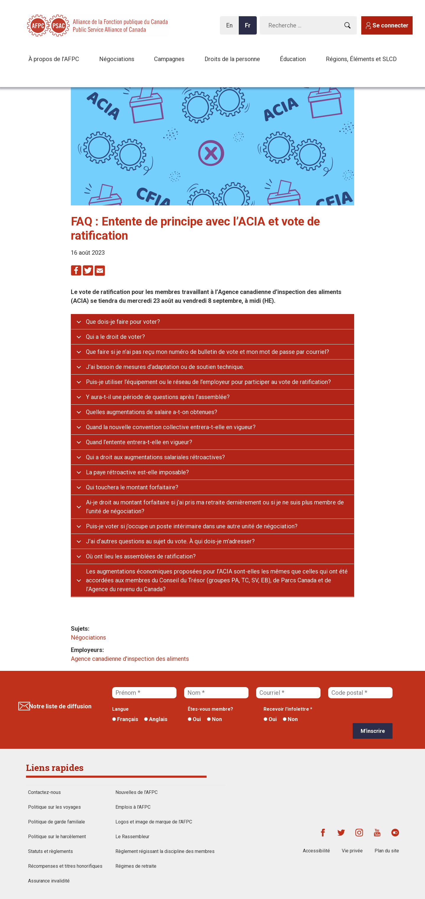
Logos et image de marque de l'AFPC (153, 822)
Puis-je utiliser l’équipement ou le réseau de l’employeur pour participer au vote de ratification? (208, 381)
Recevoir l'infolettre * (288, 709)
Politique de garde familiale (56, 822)
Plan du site (387, 851)
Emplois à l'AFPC (133, 807)
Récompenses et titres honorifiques (65, 866)
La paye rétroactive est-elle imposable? (137, 472)
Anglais (155, 719)
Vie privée (352, 851)
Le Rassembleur (132, 836)
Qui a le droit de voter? (115, 336)
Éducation (293, 59)
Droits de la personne (232, 59)
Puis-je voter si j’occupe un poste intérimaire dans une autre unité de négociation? (192, 526)
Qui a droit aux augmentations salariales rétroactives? (155, 457)
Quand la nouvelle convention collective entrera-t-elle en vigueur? (171, 427)
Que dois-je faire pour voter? (123, 321)
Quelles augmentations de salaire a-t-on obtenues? (151, 412)
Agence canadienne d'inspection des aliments (130, 658)
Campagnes (169, 59)
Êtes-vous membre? (210, 709)
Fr (249, 28)
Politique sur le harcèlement (57, 836)
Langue (120, 709)
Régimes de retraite (135, 866)
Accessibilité (316, 851)
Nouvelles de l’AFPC (136, 792)
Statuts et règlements (50, 851)
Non (214, 719)
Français (125, 719)
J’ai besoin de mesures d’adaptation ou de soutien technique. (165, 366)
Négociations (116, 59)
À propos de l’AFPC (53, 59)
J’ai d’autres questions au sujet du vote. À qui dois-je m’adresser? (170, 541)
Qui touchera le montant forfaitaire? (132, 487)
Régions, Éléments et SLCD (361, 59)
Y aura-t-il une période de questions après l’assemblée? (158, 397)
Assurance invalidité (49, 881)
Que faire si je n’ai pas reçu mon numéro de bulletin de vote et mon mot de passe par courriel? (207, 351)
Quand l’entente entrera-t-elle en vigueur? (139, 442)
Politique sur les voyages (54, 807)
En (231, 28)
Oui (194, 719)
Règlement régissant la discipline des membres (165, 851)
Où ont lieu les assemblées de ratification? (141, 556)
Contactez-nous (44, 792)
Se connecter (390, 25)
